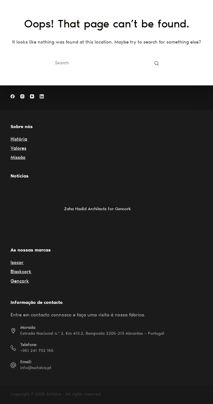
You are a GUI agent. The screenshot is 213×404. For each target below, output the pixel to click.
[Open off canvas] (199, 9)
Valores (18, 148)
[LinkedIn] (42, 96)
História (19, 139)
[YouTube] (32, 96)
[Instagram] (22, 96)
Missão (18, 158)
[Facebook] (13, 96)
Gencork (20, 281)
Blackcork (21, 272)
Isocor (17, 263)
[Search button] (156, 63)
